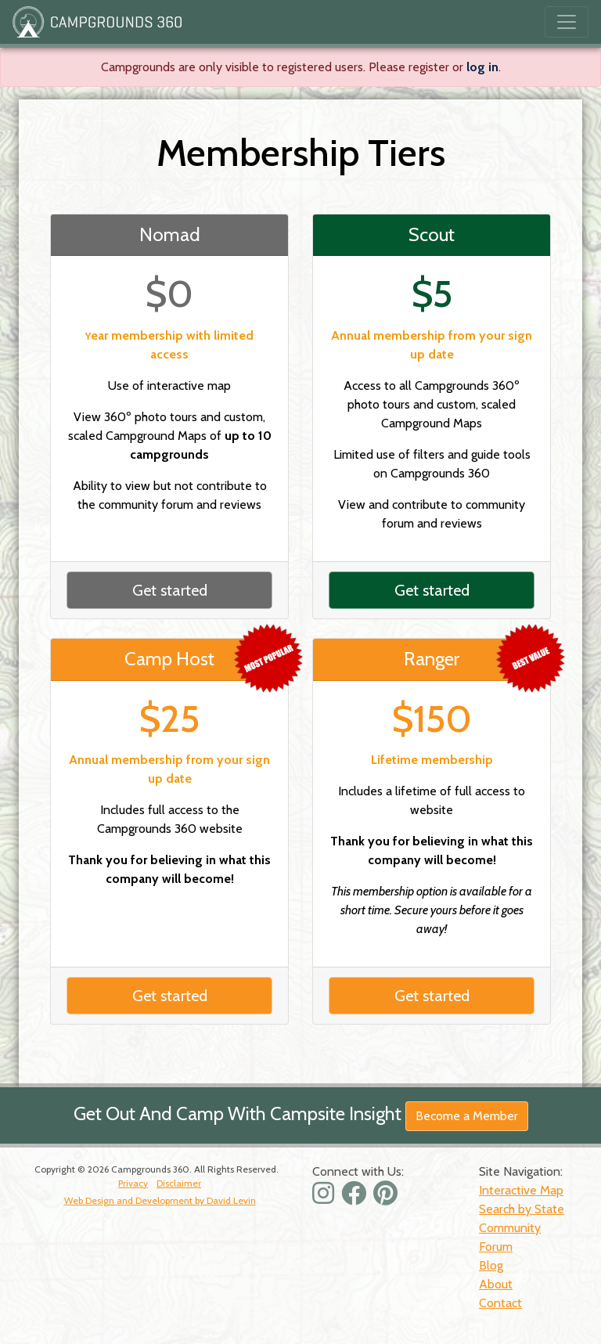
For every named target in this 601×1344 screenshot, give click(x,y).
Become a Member (467, 1115)
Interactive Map (521, 1190)
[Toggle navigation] (566, 22)
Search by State (521, 1209)
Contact (500, 1302)
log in (482, 66)
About (496, 1284)
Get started (169, 590)
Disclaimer (179, 1183)
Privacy (133, 1183)
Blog (491, 1265)
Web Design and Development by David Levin (160, 1200)
